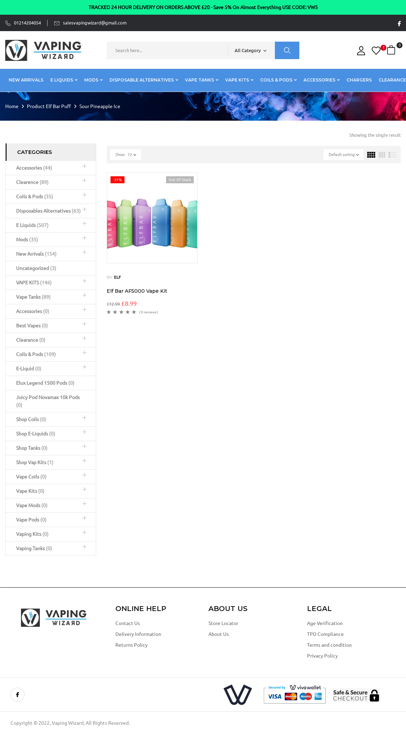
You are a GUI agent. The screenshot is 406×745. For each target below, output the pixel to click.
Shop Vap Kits (35, 462)
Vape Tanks (33, 297)
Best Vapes (32, 325)
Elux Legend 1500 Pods (45, 383)
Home (12, 106)
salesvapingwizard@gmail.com (95, 22)
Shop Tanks (32, 448)
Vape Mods (32, 505)
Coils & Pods (34, 196)
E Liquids (32, 225)
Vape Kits (30, 491)
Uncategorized (36, 268)
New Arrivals (36, 254)
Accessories (34, 168)
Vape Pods (31, 520)
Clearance (30, 340)
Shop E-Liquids (35, 434)
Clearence (32, 182)
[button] (392, 50)
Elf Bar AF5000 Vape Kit (137, 291)
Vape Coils (31, 477)
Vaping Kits (32, 534)
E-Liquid (28, 368)
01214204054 (27, 22)
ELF (117, 277)
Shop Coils (31, 419)
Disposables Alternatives (48, 211)
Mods (27, 239)
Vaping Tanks (34, 548)
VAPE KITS (34, 282)
